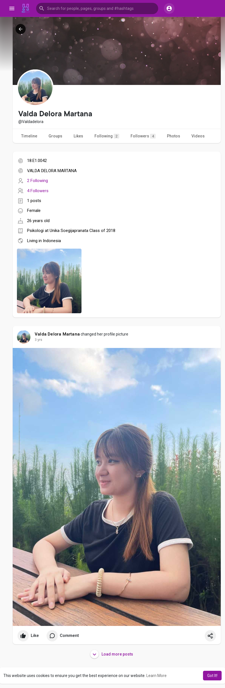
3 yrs (38, 340)
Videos (198, 136)
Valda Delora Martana (57, 334)
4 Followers (37, 190)
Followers (143, 136)
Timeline (29, 136)
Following (106, 136)
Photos (173, 136)
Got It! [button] (212, 675)
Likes (78, 136)
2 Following (37, 180)
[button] (97, 8)
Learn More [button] (156, 675)
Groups (55, 136)
